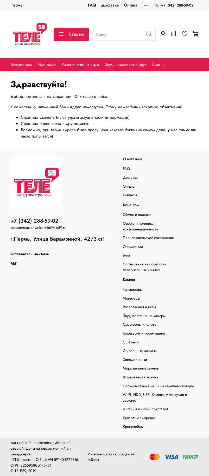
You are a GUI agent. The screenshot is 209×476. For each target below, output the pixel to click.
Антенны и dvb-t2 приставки (145, 409)
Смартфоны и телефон (141, 324)
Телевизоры (21, 64)
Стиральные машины (140, 350)
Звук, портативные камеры (144, 315)
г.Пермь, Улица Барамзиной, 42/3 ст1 (57, 239)
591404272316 (66, 459)
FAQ (92, 5)
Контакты (130, 195)
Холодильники (135, 359)
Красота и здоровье (139, 417)
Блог (126, 255)
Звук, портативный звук (126, 64)
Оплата (130, 5)
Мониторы (46, 64)
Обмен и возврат (137, 214)
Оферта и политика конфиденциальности (140, 226)
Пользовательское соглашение (148, 237)
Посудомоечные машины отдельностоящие (158, 386)
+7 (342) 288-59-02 (173, 5)
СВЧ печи (131, 342)
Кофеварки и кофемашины (144, 333)
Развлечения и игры (80, 64)
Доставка (110, 5)
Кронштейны (133, 426)
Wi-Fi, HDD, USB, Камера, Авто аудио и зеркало (155, 397)
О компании (133, 246)
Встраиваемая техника (140, 377)
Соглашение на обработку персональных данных (144, 266)
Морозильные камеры (141, 368)
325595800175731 (36, 465)
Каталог (71, 34)
